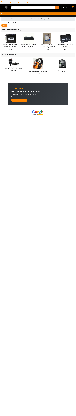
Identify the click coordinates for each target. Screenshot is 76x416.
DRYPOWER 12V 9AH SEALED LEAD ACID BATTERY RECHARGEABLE (65, 46)
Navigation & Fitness (55, 13)
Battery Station (43, 13)
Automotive (32, 13)
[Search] (33, 7)
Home (3, 19)
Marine (65, 13)
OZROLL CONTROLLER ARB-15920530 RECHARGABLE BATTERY (10, 46)
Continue (4, 25)
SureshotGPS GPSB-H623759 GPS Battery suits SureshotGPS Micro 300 (47, 46)
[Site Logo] (6, 8)
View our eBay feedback (19, 100)
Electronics (23, 13)
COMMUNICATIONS (11, 19)
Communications (12, 13)
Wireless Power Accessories (23, 19)
